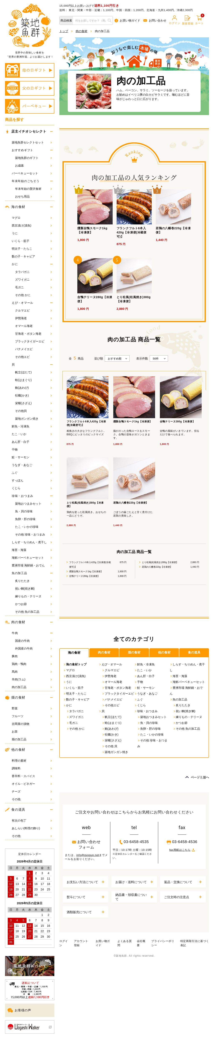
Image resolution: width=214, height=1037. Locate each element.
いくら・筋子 (32, 241)
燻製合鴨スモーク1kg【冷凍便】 (86, 571)
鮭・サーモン (32, 457)
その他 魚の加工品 (33, 611)
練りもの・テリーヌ (33, 596)
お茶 (32, 731)
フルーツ (32, 716)
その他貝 (33, 411)
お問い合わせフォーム (86, 844)
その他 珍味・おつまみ (33, 534)
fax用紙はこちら (182, 849)
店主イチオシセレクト (26, 131)
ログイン (174, 20)
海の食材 (15, 207)
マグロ (32, 217)
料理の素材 (32, 760)
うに (32, 233)
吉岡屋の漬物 (32, 724)
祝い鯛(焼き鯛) (33, 588)
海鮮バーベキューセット (32, 557)
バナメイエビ (33, 349)
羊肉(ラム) (32, 679)
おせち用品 (33, 196)
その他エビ (33, 356)
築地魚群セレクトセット (32, 142)
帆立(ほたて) (33, 372)
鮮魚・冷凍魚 (32, 426)
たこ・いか (32, 434)
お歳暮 (33, 165)
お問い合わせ (154, 20)
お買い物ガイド (127, 20)
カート (199, 20)
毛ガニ (33, 287)
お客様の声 (19, 1010)
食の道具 (15, 810)
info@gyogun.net (87, 855)
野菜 (32, 708)
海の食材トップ (75, 664)
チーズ (32, 791)
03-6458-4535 (134, 842)
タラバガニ (33, 271)
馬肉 (32, 671)
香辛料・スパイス (32, 776)
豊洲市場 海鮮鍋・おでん (32, 565)
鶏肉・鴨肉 (32, 664)
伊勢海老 (33, 318)
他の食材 (15, 750)
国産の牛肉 (33, 640)
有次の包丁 (32, 820)
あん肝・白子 (32, 441)
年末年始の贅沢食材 (33, 188)
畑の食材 (15, 697)
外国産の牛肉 (33, 648)
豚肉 (32, 656)
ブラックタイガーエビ (33, 341)
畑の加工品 (32, 739)
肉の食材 (15, 622)
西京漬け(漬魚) (32, 225)
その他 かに (33, 295)
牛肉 (15, 633)
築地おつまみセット (33, 503)
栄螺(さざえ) (33, 403)
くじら (32, 488)
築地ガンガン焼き (33, 418)
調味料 (32, 768)
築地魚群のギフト (33, 158)
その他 (32, 799)
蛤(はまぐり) (33, 380)
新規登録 (188, 20)
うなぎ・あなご (32, 465)
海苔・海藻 (32, 550)
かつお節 (33, 604)
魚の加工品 (19, 573)
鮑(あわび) (33, 387)
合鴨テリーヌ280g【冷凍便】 (84, 576)
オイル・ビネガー (32, 783)
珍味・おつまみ (22, 496)
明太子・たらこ (32, 248)
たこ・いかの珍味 (33, 526)
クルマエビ (33, 310)
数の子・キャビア (32, 256)
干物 (32, 449)
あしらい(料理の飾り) (32, 828)
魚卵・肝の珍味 (33, 519)
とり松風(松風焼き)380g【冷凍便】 (160, 562)
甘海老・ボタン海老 (33, 333)
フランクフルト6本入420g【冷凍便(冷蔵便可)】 (90, 564)
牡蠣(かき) (33, 395)
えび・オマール (22, 302)
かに (15, 264)
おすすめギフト (22, 150)
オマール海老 (33, 326)
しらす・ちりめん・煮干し (32, 542)
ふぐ (32, 472)
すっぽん (32, 480)
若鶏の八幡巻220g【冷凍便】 (157, 567)
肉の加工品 (32, 687)
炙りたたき (33, 580)
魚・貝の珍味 (33, 511)
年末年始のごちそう (25, 181)
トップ (63, 31)
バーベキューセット (32, 173)
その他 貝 (109, 746)
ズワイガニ (33, 279)
